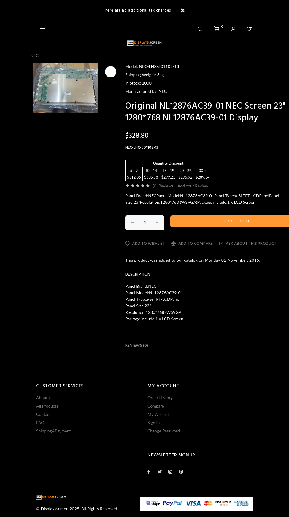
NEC (34, 55)
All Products (47, 405)
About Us (44, 397)
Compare (155, 405)
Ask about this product (247, 243)
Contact (43, 414)
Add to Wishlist (145, 243)
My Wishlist (158, 414)
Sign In (153, 422)
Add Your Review (192, 185)
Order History (160, 397)
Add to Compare (192, 243)
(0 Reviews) (163, 185)
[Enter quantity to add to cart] (144, 222)
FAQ (40, 422)
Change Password (163, 430)
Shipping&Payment (53, 430)
